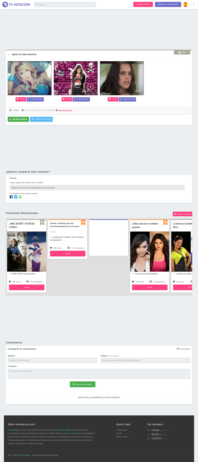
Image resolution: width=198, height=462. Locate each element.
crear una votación (70, 433)
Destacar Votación (41, 119)
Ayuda (119, 433)
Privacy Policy (122, 436)
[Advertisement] (99, 29)
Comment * (12, 366)
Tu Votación (13, 429)
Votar (20, 99)
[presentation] (27, 385)
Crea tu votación (182, 213)
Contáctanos (121, 429)
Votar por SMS (35, 99)
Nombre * (12, 355)
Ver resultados (18, 119)
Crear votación (143, 4)
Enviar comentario (82, 383)
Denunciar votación (64, 110)
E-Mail (110, 355)
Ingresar (168, 4)
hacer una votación (63, 429)
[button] (186, 4)
